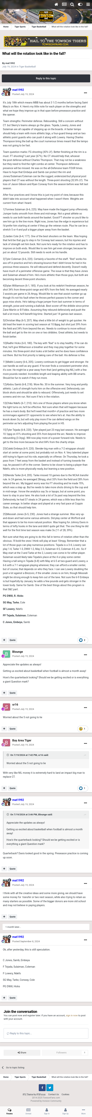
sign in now (72, 1015)
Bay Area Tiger (21, 740)
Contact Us (53, 1094)
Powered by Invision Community (46, 1101)
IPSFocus (40, 1094)
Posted (23, 94)
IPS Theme (28, 1094)
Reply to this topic (46, 78)
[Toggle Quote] (8, 754)
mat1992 (10, 63)
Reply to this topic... (19, 1033)
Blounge (17, 651)
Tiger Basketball (27, 66)
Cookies (65, 1094)
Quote (12, 640)
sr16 (15, 704)
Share (22, 1052)
